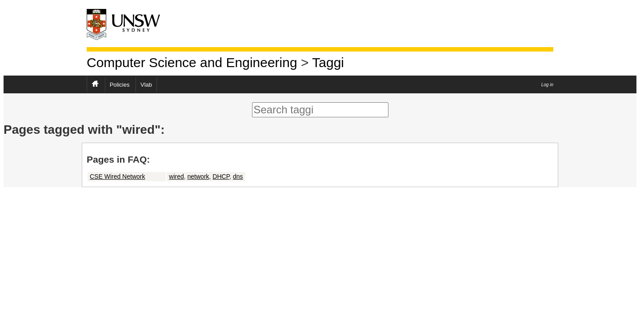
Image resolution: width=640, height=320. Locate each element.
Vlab (146, 84)
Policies (120, 84)
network (198, 176)
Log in (547, 84)
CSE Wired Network (117, 176)
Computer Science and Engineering (192, 62)
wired (176, 176)
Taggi (328, 62)
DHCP (220, 176)
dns (238, 176)
